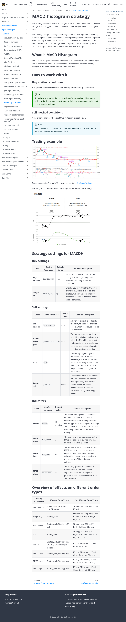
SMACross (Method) (12, 111)
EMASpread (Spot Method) (15, 82)
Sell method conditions (112, 25)
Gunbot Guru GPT (12, 603)
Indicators (111, 45)
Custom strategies (9, 165)
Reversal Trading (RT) (13, 58)
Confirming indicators (13, 46)
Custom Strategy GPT (14, 599)
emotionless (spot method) (15, 86)
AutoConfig (6, 174)
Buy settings (112, 38)
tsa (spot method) (11, 125)
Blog (65, 4)
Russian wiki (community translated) (80, 603)
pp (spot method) (11, 106)
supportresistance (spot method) (14, 120)
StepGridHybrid (9, 149)
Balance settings (11, 42)
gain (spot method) (12, 90)
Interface (5, 21)
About (4, 13)
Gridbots (6, 133)
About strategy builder (13, 38)
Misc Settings (9, 62)
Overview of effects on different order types (113, 49)
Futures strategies (10, 157)
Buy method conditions (112, 19)
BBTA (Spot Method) (12, 74)
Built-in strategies (9, 25)
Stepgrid (6, 145)
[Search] (118, 4)
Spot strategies (8, 29)
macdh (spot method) (13, 102)
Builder (6, 34)
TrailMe (7, 54)
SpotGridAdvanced (11, 141)
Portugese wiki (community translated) (81, 599)
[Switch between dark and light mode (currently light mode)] (109, 4)
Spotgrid (6, 137)
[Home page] (33, 10)
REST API (5, 178)
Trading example (111, 29)
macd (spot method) (12, 98)
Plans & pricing (99, 4)
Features (23, 4)
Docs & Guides (73, 4)
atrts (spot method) (12, 70)
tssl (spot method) (11, 129)
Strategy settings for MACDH (112, 34)
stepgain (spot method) (14, 115)
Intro (4, 9)
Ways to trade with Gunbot (13, 17)
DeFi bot (31, 4)
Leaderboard (42, 4)
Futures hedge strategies (13, 161)
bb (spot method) (11, 78)
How (15, 4)
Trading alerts (7, 170)
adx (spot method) (11, 66)
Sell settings (112, 42)
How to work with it (112, 15)
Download (86, 4)
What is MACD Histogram (114, 11)
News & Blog (70, 606)
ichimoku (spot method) (14, 94)
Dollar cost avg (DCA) (13, 50)
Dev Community (56, 4)
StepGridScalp (9, 153)
